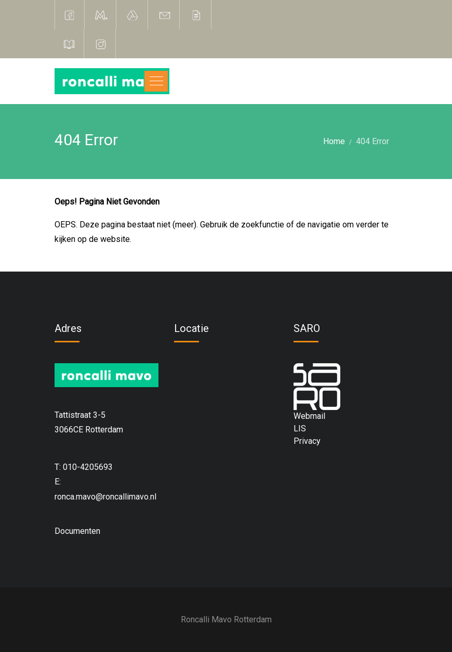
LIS (300, 428)
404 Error (372, 141)
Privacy (307, 441)
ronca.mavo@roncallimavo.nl (105, 497)
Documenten (77, 531)
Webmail (309, 416)
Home (334, 141)
